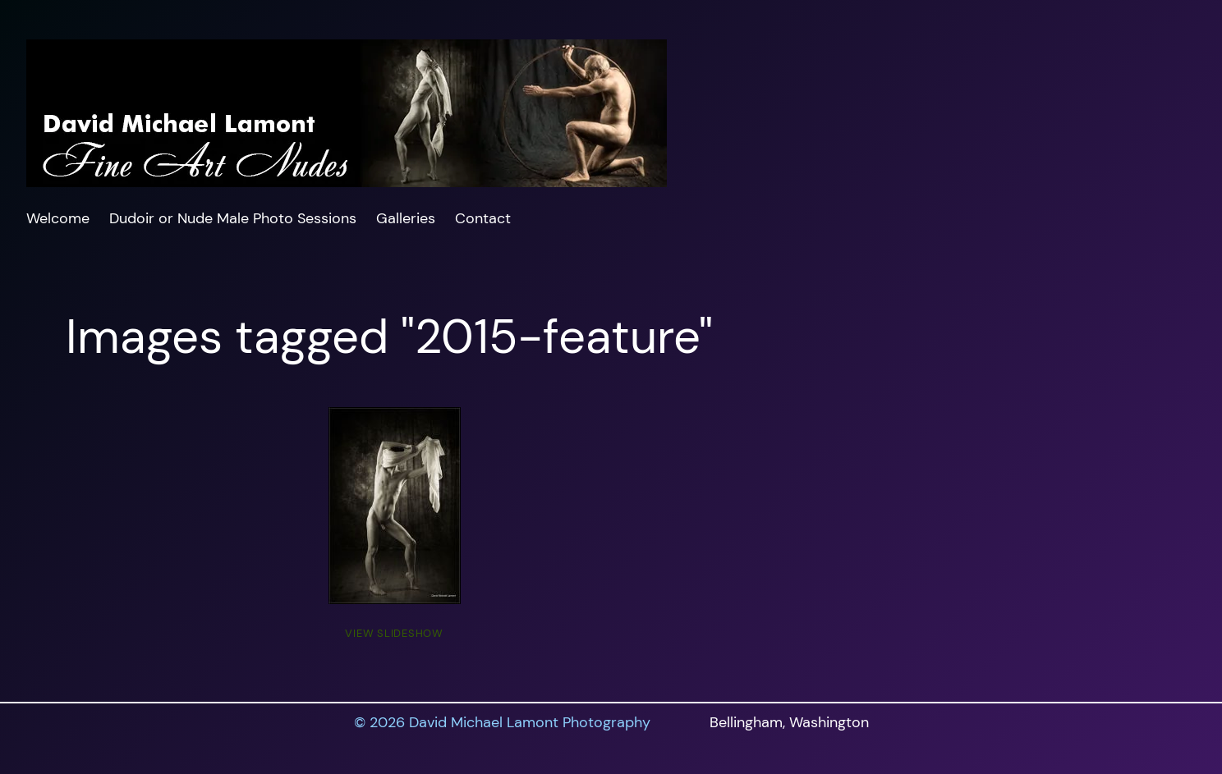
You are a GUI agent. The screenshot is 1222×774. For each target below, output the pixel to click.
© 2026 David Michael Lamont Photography (502, 722)
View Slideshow (394, 633)
